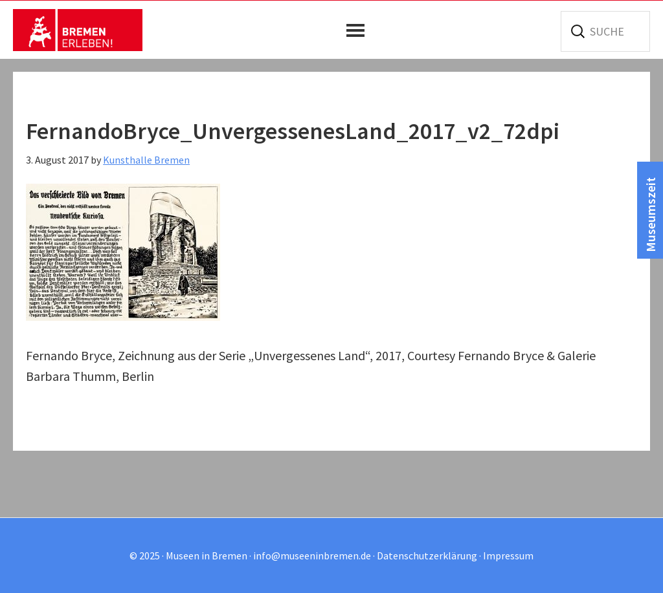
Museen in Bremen (77, 30)
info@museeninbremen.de (312, 555)
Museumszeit (650, 214)
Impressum (508, 555)
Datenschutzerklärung (427, 555)
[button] (358, 30)
